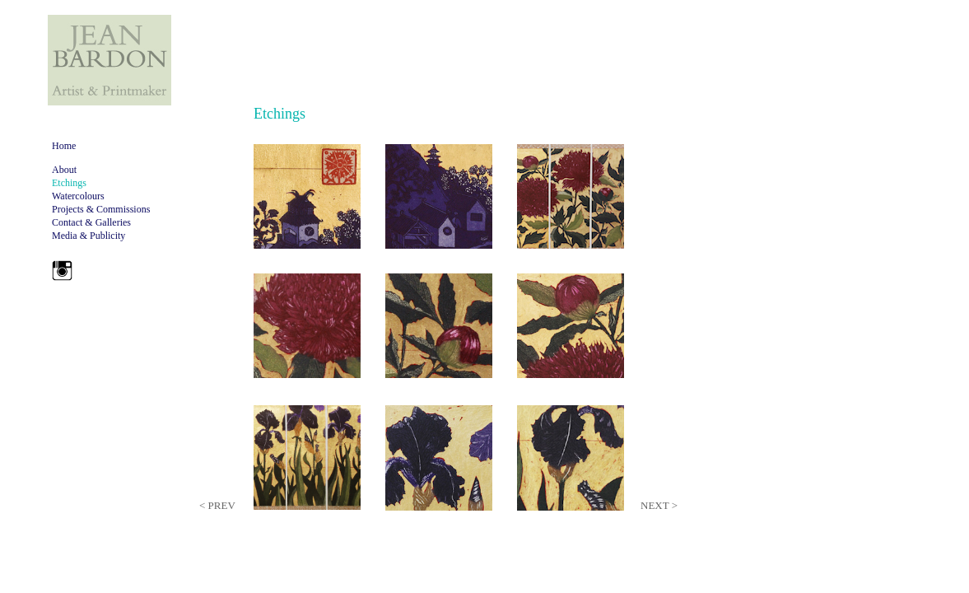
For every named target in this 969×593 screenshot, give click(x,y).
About (64, 169)
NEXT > (659, 505)
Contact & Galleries (91, 222)
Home (64, 146)
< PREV (217, 505)
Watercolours (78, 196)
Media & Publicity (88, 235)
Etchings (69, 183)
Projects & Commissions (101, 209)
